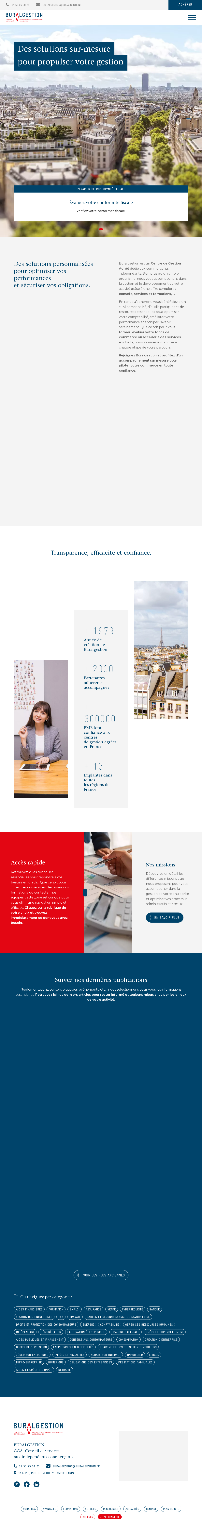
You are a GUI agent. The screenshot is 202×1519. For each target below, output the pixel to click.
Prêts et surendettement (35, 1341)
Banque (158, 1310)
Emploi (76, 1310)
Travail (75, 1318)
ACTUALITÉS (132, 1512)
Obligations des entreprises (37, 1372)
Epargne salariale (129, 1333)
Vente (114, 1310)
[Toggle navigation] (192, 17)
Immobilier (61, 1364)
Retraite (155, 1372)
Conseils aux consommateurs (138, 1341)
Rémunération (52, 1333)
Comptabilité (112, 1325)
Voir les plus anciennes (103, 1276)
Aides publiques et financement (85, 1341)
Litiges (81, 1364)
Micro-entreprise (105, 1364)
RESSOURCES (110, 1512)
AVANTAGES (49, 1512)
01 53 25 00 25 (17, 5)
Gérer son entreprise (97, 1356)
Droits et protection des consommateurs (47, 1325)
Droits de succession (100, 1349)
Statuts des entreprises (34, 1318)
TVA (61, 1318)
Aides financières (29, 1310)
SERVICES (90, 1512)
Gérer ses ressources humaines (153, 1325)
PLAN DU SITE (171, 1512)
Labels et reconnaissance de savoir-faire (119, 1318)
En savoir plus (167, 918)
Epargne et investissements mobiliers (45, 1356)
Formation (57, 1310)
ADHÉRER (185, 5)
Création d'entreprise (60, 1349)
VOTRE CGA (29, 1512)
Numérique (133, 1364)
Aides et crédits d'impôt (125, 1372)
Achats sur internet (31, 1364)
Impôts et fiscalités (135, 1356)
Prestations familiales (82, 1372)
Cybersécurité (135, 1310)
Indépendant (25, 1333)
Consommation (26, 1349)
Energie (91, 1325)
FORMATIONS (70, 1512)
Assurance (96, 1310)
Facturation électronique (88, 1333)
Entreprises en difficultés (142, 1349)
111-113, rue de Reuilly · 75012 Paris (49, 1476)
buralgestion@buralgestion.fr (59, 5)
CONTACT (151, 1512)
